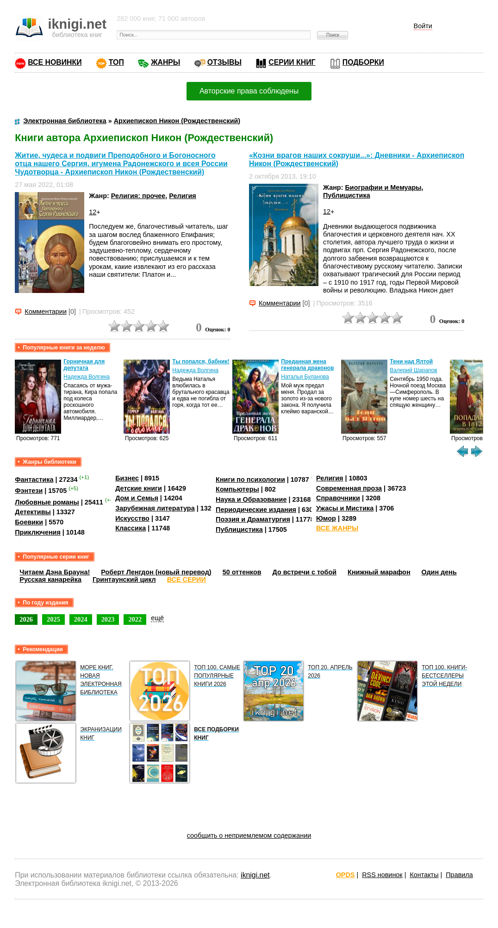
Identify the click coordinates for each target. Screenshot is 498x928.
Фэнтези (29, 490)
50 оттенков (242, 572)
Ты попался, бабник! (200, 361)
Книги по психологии (250, 479)
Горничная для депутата (84, 364)
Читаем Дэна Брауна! (54, 572)
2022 (135, 619)
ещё (157, 618)
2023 (108, 619)
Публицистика (346, 195)
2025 (53, 619)
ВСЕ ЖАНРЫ (337, 528)
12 (92, 212)
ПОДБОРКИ (363, 62)
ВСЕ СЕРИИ (186, 579)
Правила (459, 874)
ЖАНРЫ (165, 62)
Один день (439, 572)
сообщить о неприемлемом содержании (249, 835)
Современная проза (349, 488)
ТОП (116, 62)
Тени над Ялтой (411, 361)
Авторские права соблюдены (249, 91)
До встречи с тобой (305, 572)
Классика (130, 528)
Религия (182, 195)
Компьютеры (237, 489)
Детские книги (138, 488)
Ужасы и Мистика (345, 508)
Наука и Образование (251, 499)
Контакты (424, 874)
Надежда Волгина (86, 377)
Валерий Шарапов (413, 370)
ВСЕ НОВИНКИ (54, 62)
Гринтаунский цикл (124, 579)
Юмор (326, 518)
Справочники (338, 498)
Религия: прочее (138, 195)
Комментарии (46, 311)
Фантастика (34, 479)
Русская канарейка (50, 579)
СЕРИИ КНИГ (291, 62)
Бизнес (127, 478)
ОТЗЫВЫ (224, 62)
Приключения (38, 532)
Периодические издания (256, 509)
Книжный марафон (379, 572)
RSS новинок (382, 874)
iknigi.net (255, 875)
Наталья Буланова (305, 377)
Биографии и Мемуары (383, 187)
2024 (80, 619)
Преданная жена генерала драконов (307, 364)
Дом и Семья (136, 498)
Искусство (132, 518)
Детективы (33, 512)
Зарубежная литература (154, 508)
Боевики (29, 522)
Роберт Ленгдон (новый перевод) (156, 572)
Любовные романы (47, 502)
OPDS (345, 874)
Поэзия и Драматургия (253, 519)
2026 (26, 619)
